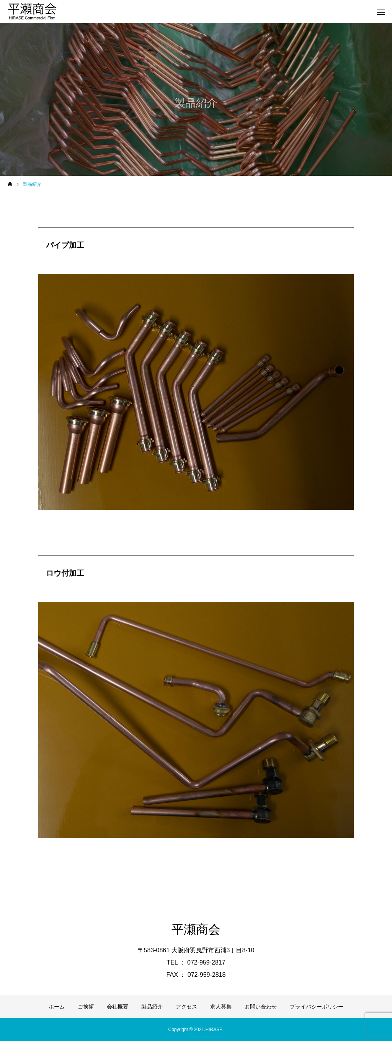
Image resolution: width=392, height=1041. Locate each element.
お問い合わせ (261, 1007)
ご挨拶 (86, 1007)
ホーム (57, 1007)
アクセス (186, 1007)
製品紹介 (152, 1007)
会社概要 (117, 1007)
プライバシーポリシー (316, 1007)
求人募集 (221, 1007)
